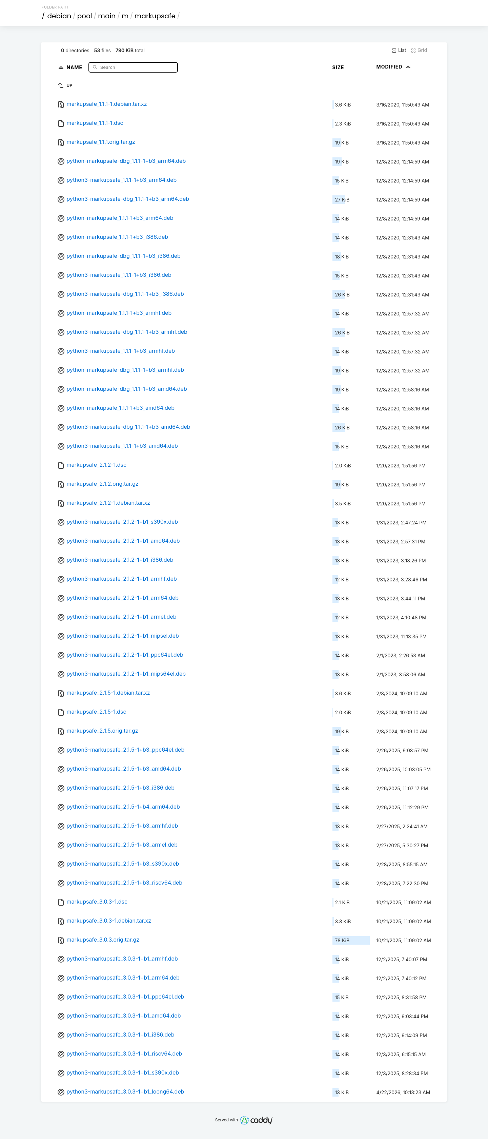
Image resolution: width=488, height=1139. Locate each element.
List (398, 50)
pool (84, 16)
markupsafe (155, 16)
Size (338, 67)
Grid (419, 50)
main (107, 16)
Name (75, 67)
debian (59, 16)
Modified (394, 67)
